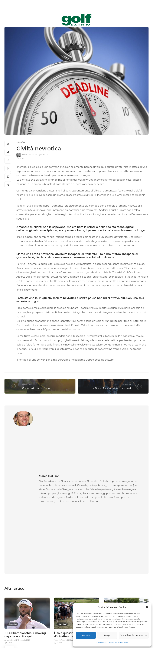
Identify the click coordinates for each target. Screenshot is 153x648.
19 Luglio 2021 (40, 155)
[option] (27, 494)
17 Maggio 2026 (23, 514)
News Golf (27, 385)
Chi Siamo (64, 633)
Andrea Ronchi (110, 514)
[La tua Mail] (114, 568)
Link (134, 595)
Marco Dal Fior (28, 155)
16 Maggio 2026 (73, 514)
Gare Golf (13, 498)
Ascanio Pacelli (10, 514)
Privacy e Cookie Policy (118, 642)
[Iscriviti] (114, 602)
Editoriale (20, 142)
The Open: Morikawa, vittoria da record (111, 388)
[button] (147, 607)
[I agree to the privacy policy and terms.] (80, 596)
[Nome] (114, 549)
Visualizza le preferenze (133, 635)
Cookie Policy (101, 642)
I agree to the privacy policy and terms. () (108, 595)
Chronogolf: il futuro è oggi (36, 388)
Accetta (86, 635)
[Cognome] (114, 559)
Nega (107, 635)
